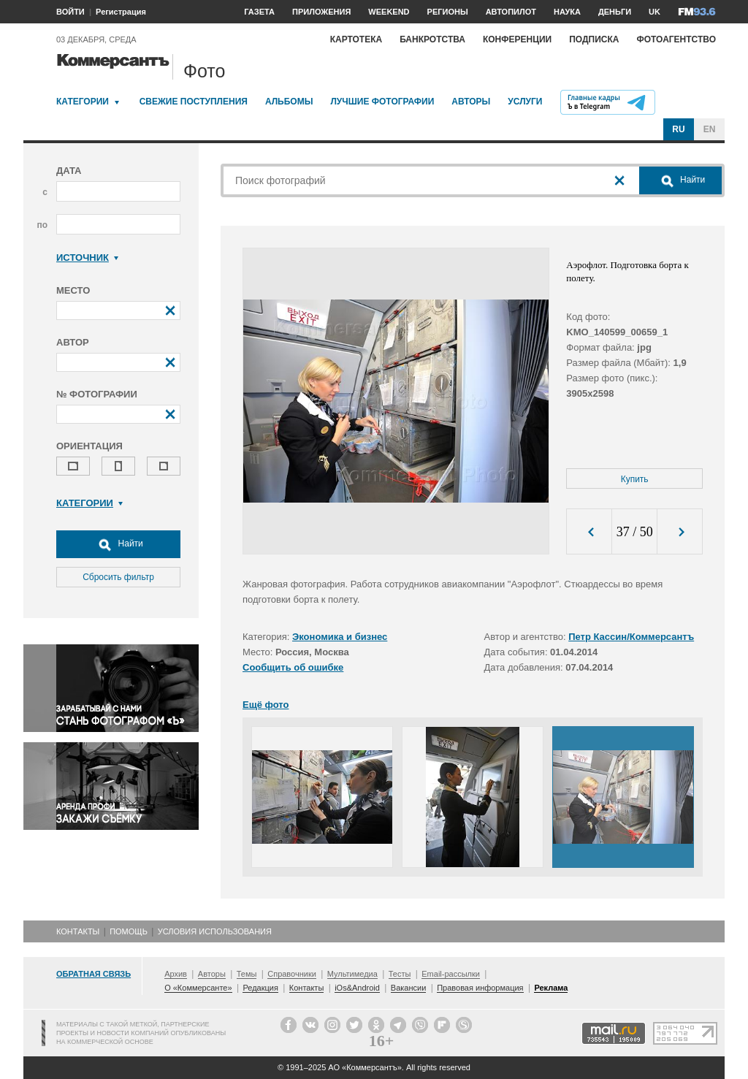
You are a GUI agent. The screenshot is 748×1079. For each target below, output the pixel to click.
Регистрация (121, 11)
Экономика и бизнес (339, 636)
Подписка (594, 39)
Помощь (129, 931)
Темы (247, 973)
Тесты (400, 973)
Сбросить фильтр (118, 577)
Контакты (77, 931)
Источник (87, 257)
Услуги (525, 101)
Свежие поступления (194, 101)
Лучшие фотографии (382, 101)
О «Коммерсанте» (198, 987)
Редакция (260, 987)
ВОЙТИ (70, 11)
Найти (118, 544)
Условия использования (215, 931)
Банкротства (432, 39)
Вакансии (409, 987)
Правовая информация (480, 987)
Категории (82, 101)
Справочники (291, 973)
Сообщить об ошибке (293, 667)
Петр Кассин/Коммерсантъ (631, 636)
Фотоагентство (676, 39)
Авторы (470, 101)
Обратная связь (93, 973)
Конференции (517, 39)
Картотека (356, 39)
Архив (175, 973)
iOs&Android (357, 987)
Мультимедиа (352, 973)
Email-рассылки (450, 973)
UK (654, 11)
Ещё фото (266, 704)
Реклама (551, 987)
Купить (635, 479)
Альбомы (289, 101)
